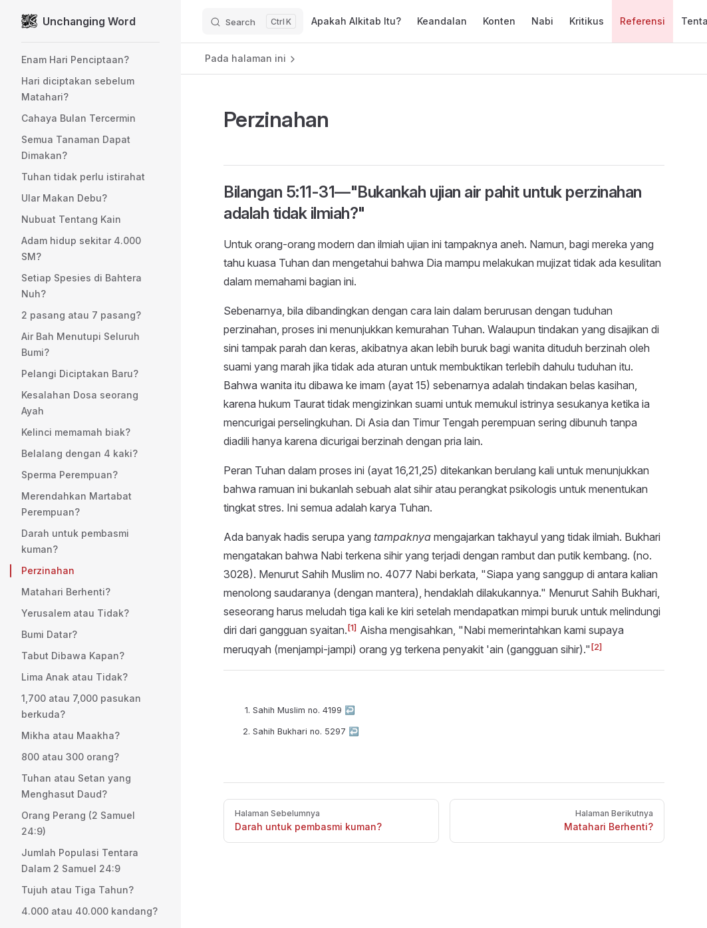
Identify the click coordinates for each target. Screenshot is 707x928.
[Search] (252, 21)
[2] (597, 646)
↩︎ (350, 710)
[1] (352, 627)
